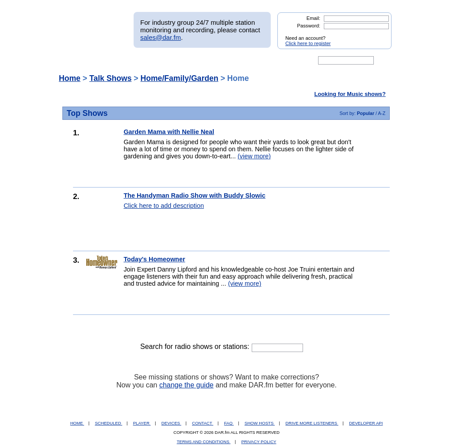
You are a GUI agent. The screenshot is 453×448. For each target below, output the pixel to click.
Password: (308, 25)
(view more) (254, 156)
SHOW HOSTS (260, 423)
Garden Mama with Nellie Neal (168, 131)
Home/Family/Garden (180, 78)
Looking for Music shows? (349, 94)
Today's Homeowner (154, 259)
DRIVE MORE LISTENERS (311, 423)
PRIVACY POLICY (258, 441)
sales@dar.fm (160, 37)
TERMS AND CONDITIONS (204, 441)
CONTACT (202, 423)
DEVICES (171, 423)
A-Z (381, 113)
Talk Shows (110, 78)
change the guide (186, 385)
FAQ (229, 423)
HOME (77, 423)
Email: (313, 18)
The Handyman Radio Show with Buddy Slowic (194, 195)
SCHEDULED (108, 423)
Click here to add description (163, 205)
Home (70, 78)
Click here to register (308, 43)
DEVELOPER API (366, 423)
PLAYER (142, 423)
